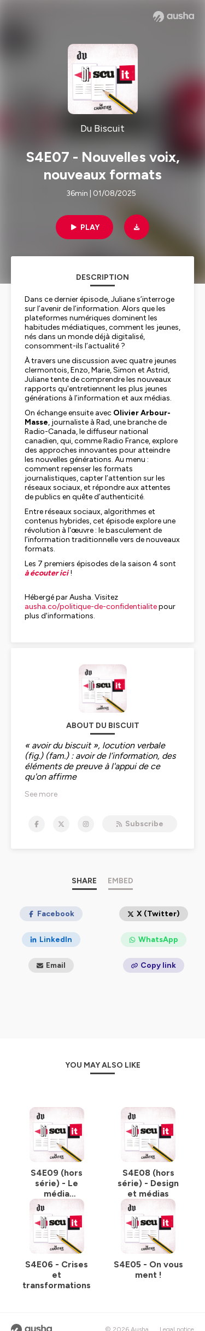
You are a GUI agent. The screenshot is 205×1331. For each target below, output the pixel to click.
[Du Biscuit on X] (61, 824)
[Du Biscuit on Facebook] (36, 824)
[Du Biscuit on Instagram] (86, 824)
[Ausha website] (173, 16)
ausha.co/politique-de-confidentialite (91, 606)
